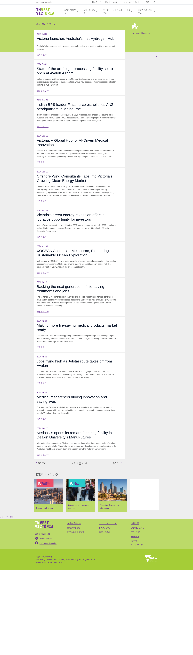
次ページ (117, 547)
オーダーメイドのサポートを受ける (116, 11)
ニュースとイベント (131, 2)
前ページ (41, 547)
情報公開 (135, 608)
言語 (147, 2)
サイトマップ (137, 630)
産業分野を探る (89, 11)
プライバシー (137, 617)
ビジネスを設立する (145, 11)
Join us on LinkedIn (141, 33)
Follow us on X (46, 623)
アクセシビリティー (140, 612)
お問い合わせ (96, 2)
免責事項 (135, 621)
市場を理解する (70, 11)
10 (86, 548)
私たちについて (111, 2)
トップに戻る (7, 602)
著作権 (134, 625)
